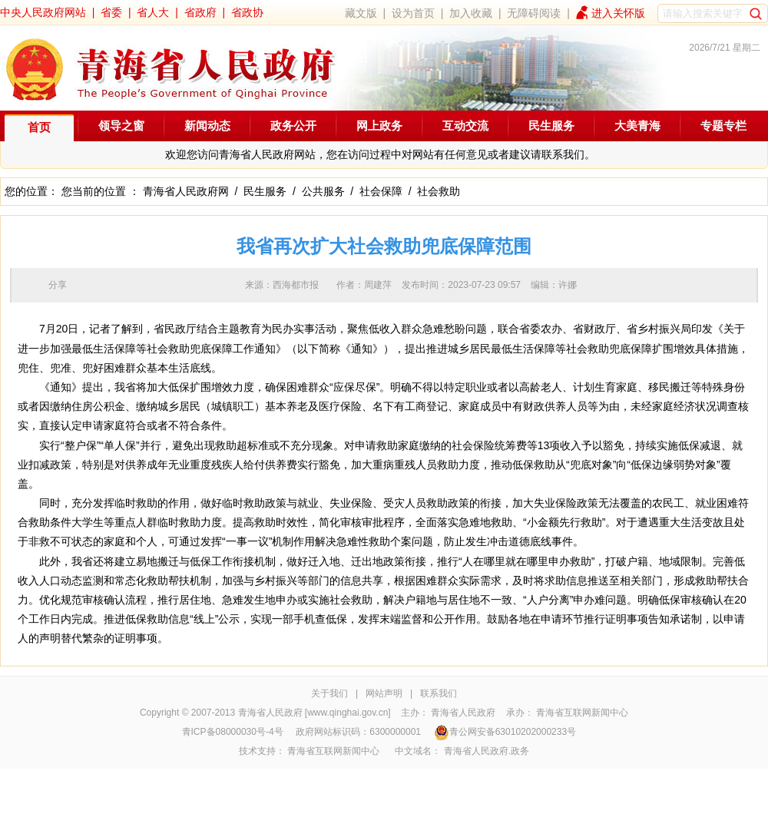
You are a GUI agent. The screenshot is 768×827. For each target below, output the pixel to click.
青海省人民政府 (463, 712)
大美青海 (637, 125)
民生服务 (551, 125)
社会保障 (380, 191)
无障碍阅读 (534, 13)
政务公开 (293, 125)
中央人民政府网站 (43, 12)
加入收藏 (470, 13)
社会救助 (438, 191)
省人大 (153, 12)
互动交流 (465, 125)
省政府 (200, 12)
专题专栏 (723, 125)
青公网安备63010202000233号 (505, 731)
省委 (111, 12)
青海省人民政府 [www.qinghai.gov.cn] (314, 712)
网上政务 (379, 125)
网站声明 (384, 693)
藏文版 (361, 13)
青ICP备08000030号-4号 (232, 731)
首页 (39, 127)
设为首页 (413, 13)
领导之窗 (121, 125)
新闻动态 (207, 125)
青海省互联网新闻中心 (582, 712)
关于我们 (329, 693)
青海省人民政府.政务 (486, 751)
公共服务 (323, 191)
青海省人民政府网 (186, 191)
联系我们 (438, 693)
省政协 (247, 12)
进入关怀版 (618, 13)
